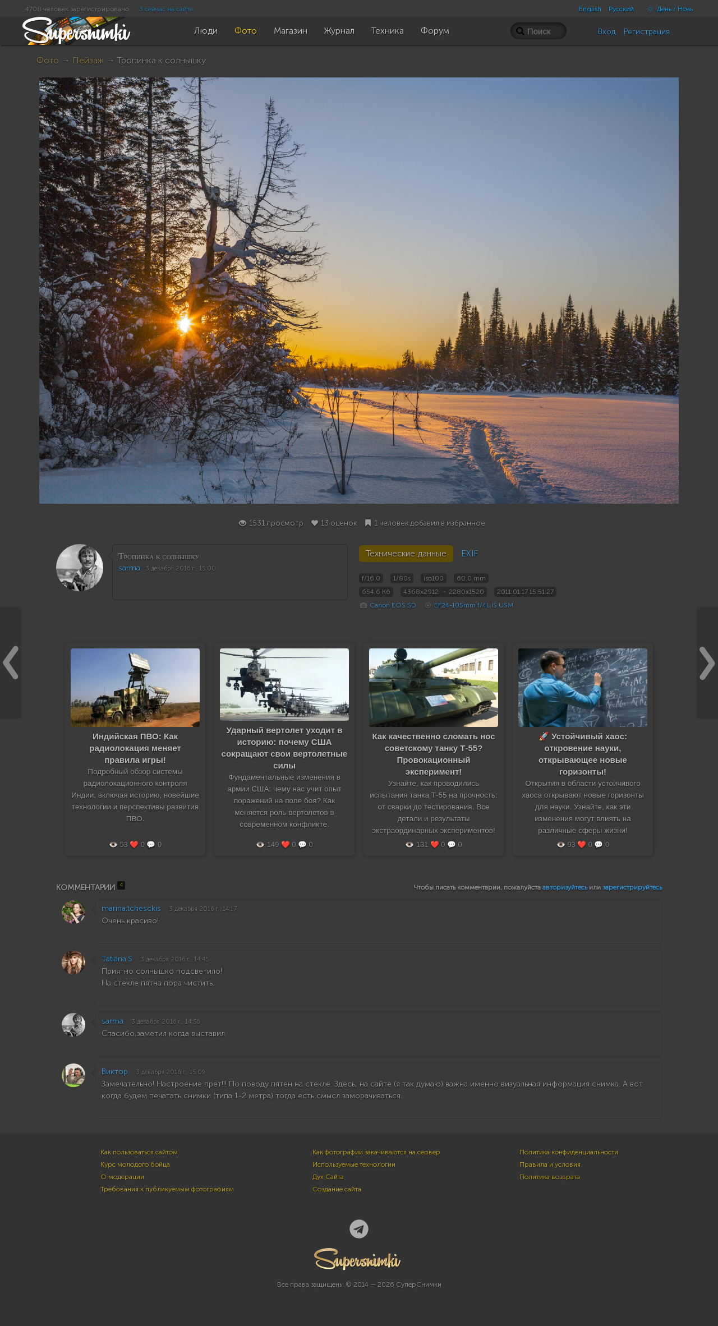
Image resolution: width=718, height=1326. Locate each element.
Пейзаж (88, 60)
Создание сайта (336, 1189)
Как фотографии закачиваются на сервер (376, 1152)
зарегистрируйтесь (632, 887)
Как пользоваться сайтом (139, 1152)
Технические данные (406, 554)
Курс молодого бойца (135, 1164)
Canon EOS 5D (393, 605)
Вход (607, 31)
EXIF (469, 554)
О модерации (122, 1177)
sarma (129, 568)
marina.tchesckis (131, 908)
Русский (621, 9)
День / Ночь (667, 9)
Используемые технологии (353, 1164)
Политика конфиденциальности (568, 1152)
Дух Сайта (328, 1177)
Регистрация (647, 31)
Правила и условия (550, 1164)
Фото (47, 60)
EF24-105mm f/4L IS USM (473, 605)
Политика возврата (549, 1177)
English (590, 9)
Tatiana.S (117, 959)
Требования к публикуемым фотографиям (167, 1189)
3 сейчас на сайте (166, 9)
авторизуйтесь (564, 887)
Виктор (115, 1071)
